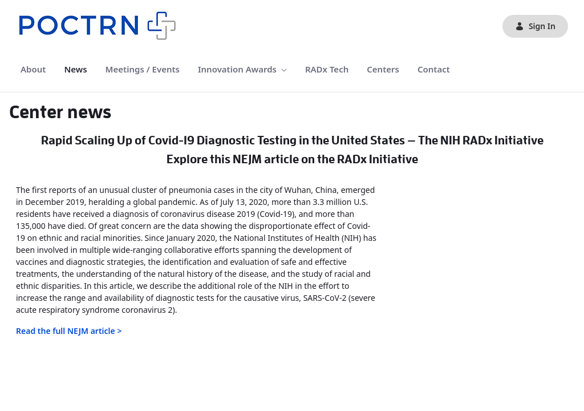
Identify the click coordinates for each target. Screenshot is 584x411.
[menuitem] (33, 69)
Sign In (535, 26)
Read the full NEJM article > (68, 330)
